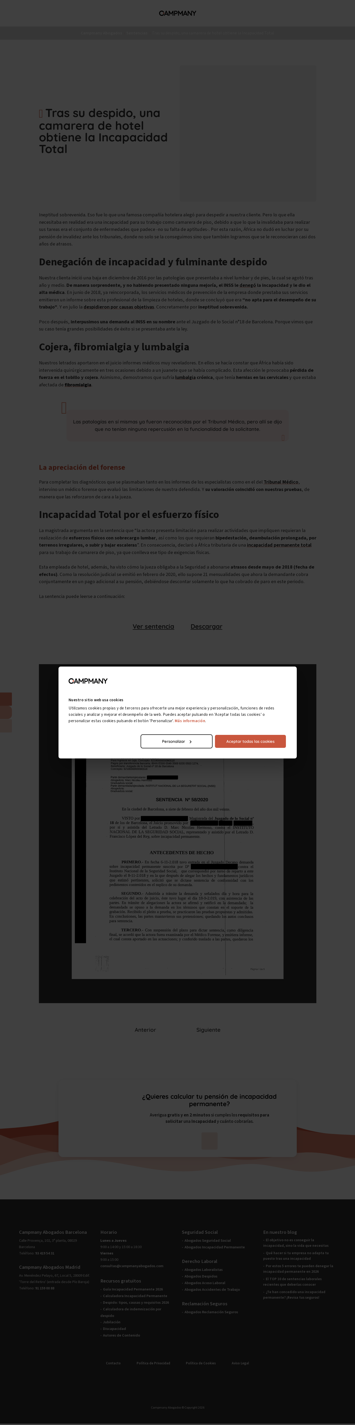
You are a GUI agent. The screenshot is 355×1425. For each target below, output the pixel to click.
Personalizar (176, 741)
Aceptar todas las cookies (250, 741)
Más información (190, 721)
